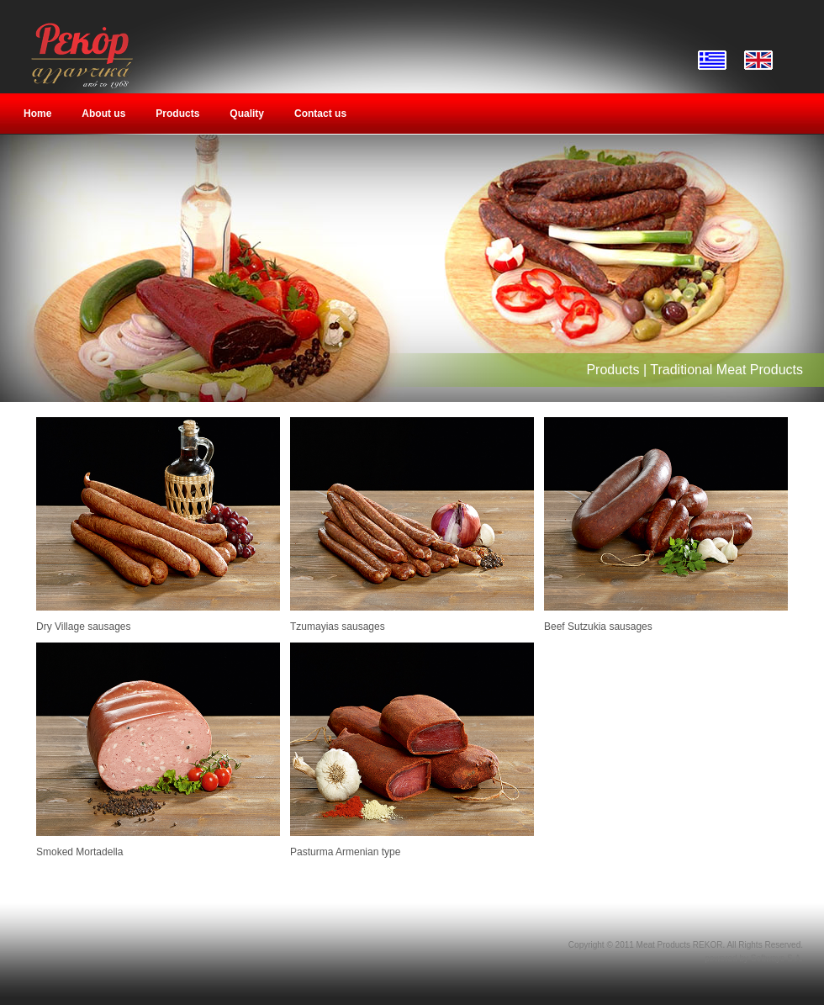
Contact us (320, 113)
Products (177, 113)
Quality (247, 113)
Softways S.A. (777, 958)
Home (37, 113)
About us (103, 113)
